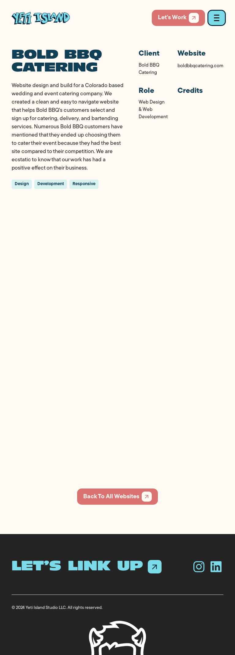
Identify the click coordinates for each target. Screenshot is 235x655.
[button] (215, 18)
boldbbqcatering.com (200, 66)
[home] (41, 18)
